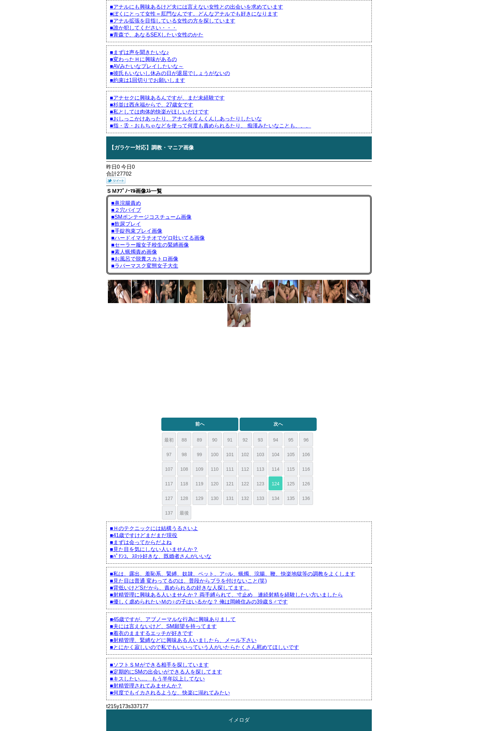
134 (275, 498)
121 (230, 483)
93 (260, 440)
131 (230, 498)
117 (169, 483)
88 (184, 440)
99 (199, 454)
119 (199, 483)
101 (230, 454)
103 (260, 454)
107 (169, 469)
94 (275, 440)
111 (230, 469)
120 (214, 483)
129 (199, 498)
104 (275, 454)
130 (214, 498)
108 (184, 469)
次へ (278, 424)
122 (245, 483)
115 (290, 469)
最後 (184, 513)
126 (306, 483)
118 (184, 483)
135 (290, 498)
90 (214, 440)
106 (306, 454)
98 (184, 454)
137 (169, 513)
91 (230, 440)
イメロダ (239, 720)
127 (169, 498)
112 (245, 469)
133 (260, 498)
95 (290, 440)
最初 (169, 440)
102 (245, 454)
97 (169, 454)
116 (306, 469)
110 (214, 469)
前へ (199, 424)
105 (290, 454)
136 (306, 498)
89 (199, 440)
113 (260, 469)
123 (260, 483)
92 (245, 440)
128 (184, 498)
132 (245, 498)
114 (275, 469)
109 (199, 469)
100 (214, 454)
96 (306, 440)
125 (290, 483)
